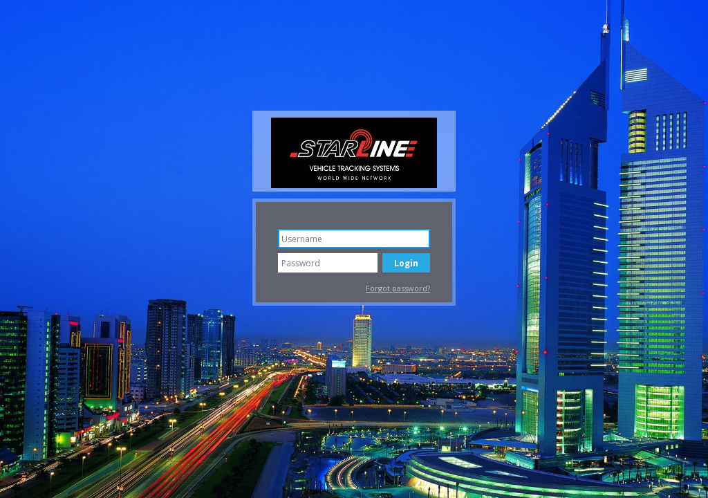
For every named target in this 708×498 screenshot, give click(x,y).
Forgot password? (398, 288)
